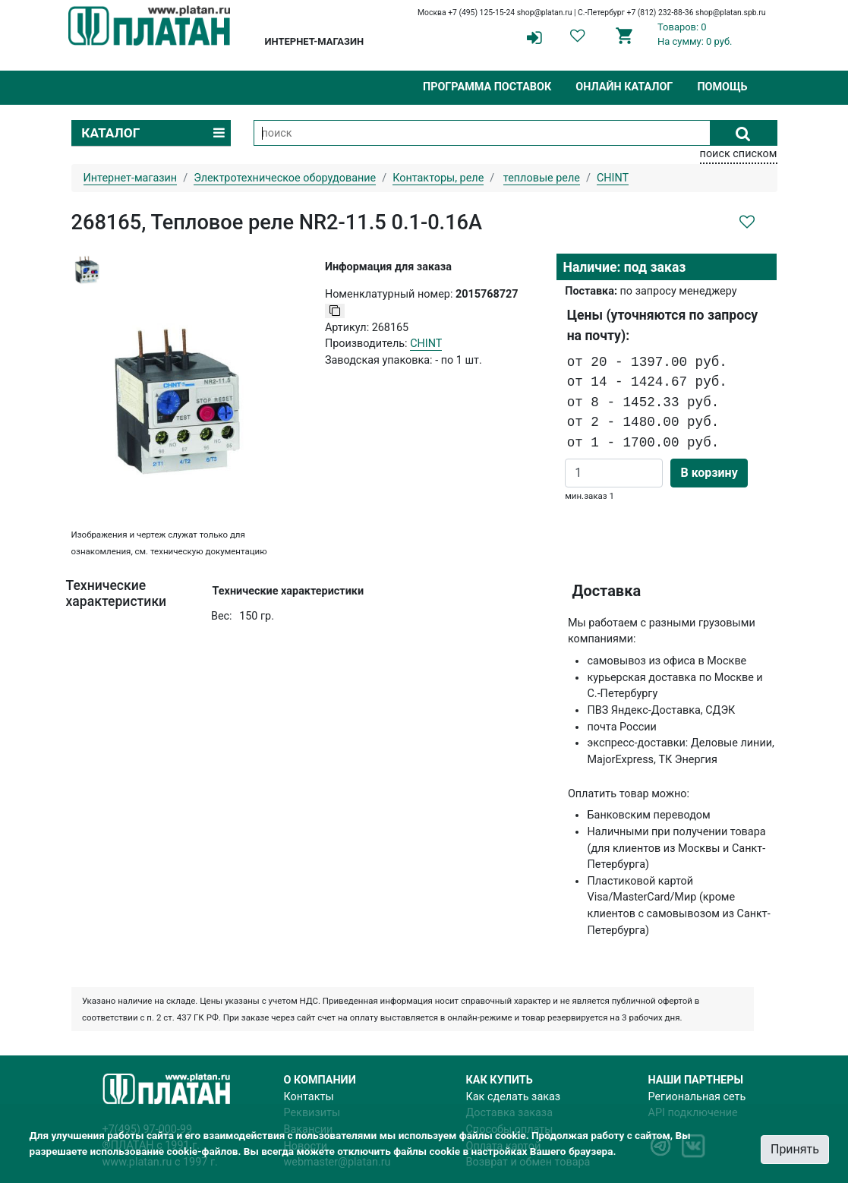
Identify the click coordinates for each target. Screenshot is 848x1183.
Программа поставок (487, 86)
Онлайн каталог (624, 86)
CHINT (426, 343)
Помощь (722, 86)
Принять (795, 1149)
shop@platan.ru (544, 12)
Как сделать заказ (513, 1096)
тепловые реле (541, 178)
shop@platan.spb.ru (730, 12)
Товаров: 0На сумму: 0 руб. (695, 34)
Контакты (309, 1096)
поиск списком (738, 153)
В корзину (708, 472)
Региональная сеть (697, 1096)
